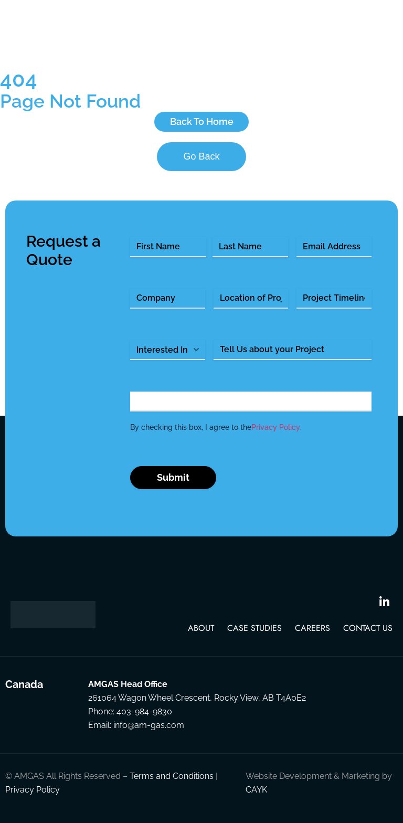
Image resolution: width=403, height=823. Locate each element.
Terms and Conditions (172, 776)
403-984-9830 (144, 711)
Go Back (201, 156)
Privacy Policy (275, 427)
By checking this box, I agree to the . (216, 427)
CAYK (256, 790)
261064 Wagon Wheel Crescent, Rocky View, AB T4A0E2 (197, 698)
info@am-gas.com (148, 725)
